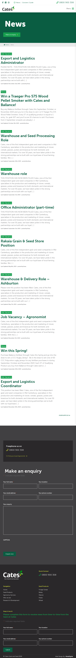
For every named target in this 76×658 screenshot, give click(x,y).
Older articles (64, 415)
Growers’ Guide (27, 2)
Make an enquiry (12, 35)
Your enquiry (7, 504)
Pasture (41, 595)
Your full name (8, 482)
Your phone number (45, 493)
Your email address (9, 493)
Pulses (41, 597)
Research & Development (11, 600)
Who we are (7, 597)
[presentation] (18, 546)
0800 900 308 (65, 2)
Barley (41, 592)
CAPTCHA (6, 540)
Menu (70, 8)
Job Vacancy (6, 54)
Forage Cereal (43, 589)
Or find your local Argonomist (16, 456)
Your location (43, 482)
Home (6, 44)
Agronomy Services (9, 595)
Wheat (41, 600)
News (17, 2)
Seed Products (7, 592)
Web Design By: (64, 656)
